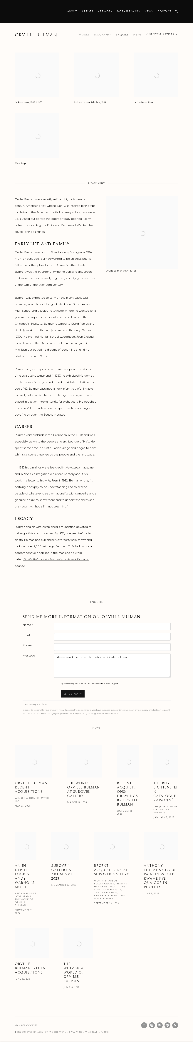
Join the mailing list (160, 1025)
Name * (28, 625)
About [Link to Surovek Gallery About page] (72, 11)
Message (29, 655)
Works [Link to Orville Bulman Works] (84, 34)
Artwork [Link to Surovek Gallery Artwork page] (105, 11)
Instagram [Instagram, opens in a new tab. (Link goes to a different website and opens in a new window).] (152, 1025)
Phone (27, 645)
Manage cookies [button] (26, 1025)
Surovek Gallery (28, 11)
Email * (27, 635)
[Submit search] (176, 11)
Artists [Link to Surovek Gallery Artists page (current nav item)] (87, 11)
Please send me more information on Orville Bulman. (112, 666)
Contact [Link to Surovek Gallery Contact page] (164, 11)
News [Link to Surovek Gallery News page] (149, 11)
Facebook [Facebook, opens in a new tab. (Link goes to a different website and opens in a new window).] (144, 1025)
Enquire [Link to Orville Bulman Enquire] (122, 34)
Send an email (167, 1025)
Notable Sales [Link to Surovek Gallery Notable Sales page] (128, 11)
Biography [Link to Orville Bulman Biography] (102, 34)
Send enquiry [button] (73, 694)
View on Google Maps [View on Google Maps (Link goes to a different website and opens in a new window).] (175, 1025)
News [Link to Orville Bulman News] (137, 34)
